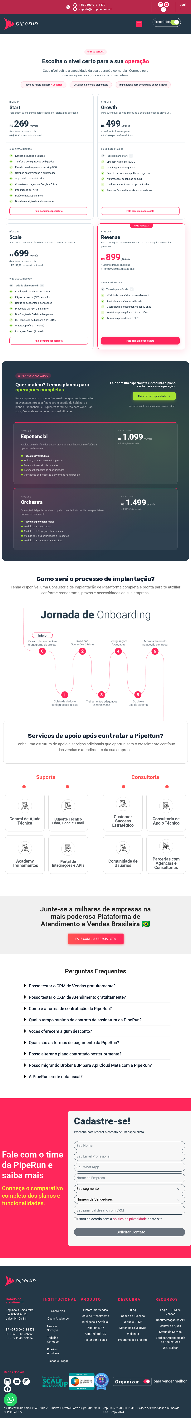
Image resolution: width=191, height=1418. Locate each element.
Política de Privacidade (150, 1408)
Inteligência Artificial (95, 1322)
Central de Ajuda (170, 1326)
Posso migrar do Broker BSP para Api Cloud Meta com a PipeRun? (90, 1065)
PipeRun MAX (95, 1328)
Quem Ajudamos (58, 1318)
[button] (139, 24)
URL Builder (170, 1348)
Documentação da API (170, 1320)
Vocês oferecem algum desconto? (60, 1031)
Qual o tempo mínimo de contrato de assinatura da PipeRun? (85, 1019)
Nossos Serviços (52, 1328)
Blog (133, 1310)
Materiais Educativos (132, 1328)
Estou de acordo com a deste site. (120, 1219)
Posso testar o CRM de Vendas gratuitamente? (72, 985)
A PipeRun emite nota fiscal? (56, 1076)
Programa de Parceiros (133, 1339)
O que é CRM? (133, 1322)
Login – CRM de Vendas (170, 1312)
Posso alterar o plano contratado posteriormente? (75, 1053)
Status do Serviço (170, 1332)
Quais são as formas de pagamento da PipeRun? (74, 1042)
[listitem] (95, 747)
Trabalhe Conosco (53, 1339)
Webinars (133, 1334)
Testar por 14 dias (95, 1339)
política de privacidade (130, 1219)
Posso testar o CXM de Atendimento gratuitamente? (77, 997)
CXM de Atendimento (95, 1316)
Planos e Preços (58, 1361)
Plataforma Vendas (95, 1310)
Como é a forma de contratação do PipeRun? (70, 1008)
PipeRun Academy (53, 1351)
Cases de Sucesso (133, 1316)
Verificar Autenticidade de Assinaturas (170, 1340)
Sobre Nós (58, 1311)
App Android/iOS (95, 1334)
